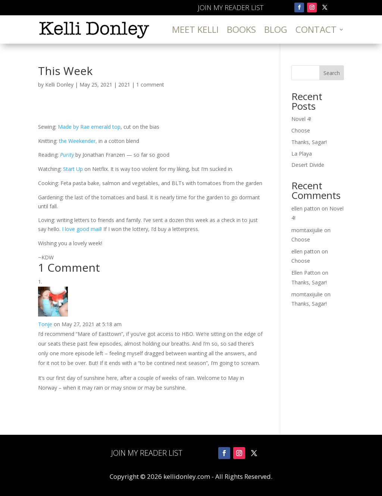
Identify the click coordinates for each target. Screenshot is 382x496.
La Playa (301, 153)
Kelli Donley (59, 84)
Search (331, 73)
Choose (300, 130)
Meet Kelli (195, 29)
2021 (124, 84)
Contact (315, 29)
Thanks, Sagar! (309, 142)
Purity (67, 154)
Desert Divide (307, 164)
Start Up (73, 168)
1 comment (150, 84)
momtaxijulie (307, 230)
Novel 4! (301, 118)
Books (241, 29)
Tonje (45, 324)
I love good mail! (82, 229)
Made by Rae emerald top (89, 126)
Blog (275, 29)
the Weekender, (78, 140)
